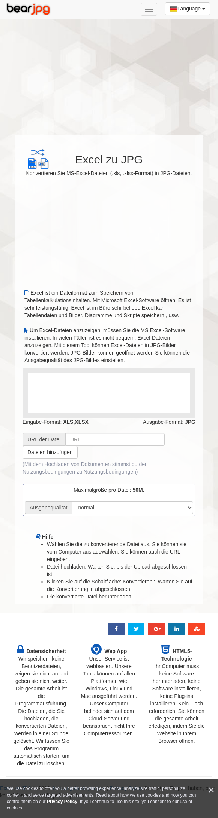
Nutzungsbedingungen (110, 472)
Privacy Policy (62, 801)
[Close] (211, 790)
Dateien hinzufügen (50, 452)
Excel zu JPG (109, 159)
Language (187, 9)
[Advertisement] (109, 73)
